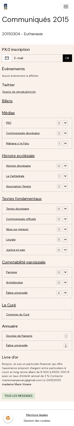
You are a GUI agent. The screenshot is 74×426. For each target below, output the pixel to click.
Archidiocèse (14, 282)
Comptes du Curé (17, 314)
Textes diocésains (17, 208)
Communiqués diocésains (23, 133)
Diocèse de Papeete (37, 336)
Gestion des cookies (37, 420)
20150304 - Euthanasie (22, 33)
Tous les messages (19, 396)
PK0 (8, 123)
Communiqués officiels (21, 219)
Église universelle (17, 292)
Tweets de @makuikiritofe (19, 92)
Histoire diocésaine (18, 166)
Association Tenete (18, 186)
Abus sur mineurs (17, 229)
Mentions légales (37, 415)
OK (67, 58)
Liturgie (11, 239)
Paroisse (11, 272)
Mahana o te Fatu (17, 143)
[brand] (6, 6)
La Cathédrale (15, 176)
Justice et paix (15, 250)
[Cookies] (8, 418)
